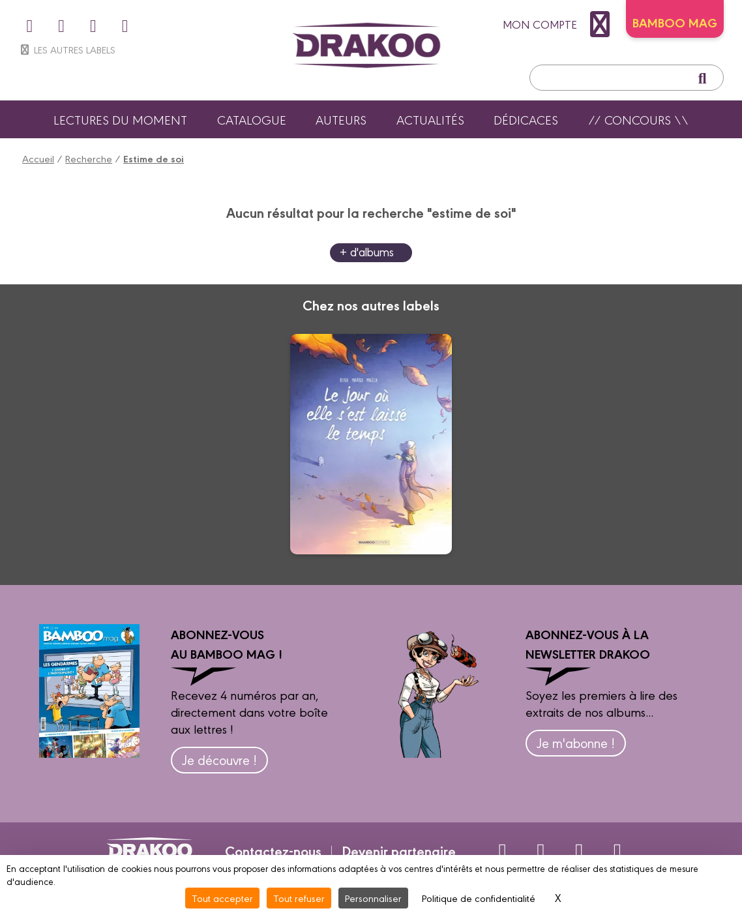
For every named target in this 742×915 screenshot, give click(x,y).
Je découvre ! (219, 759)
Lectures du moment (120, 119)
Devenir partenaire (399, 850)
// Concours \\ (638, 119)
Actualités (430, 119)
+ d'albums (367, 251)
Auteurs (341, 119)
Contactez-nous (273, 850)
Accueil (38, 158)
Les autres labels (66, 49)
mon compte (559, 24)
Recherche (88, 158)
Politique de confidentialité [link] (478, 898)
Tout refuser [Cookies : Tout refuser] (299, 898)
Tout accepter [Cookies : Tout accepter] (222, 898)
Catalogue (251, 119)
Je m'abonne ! (576, 742)
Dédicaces (526, 119)
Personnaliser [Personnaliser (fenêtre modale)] (373, 898)
